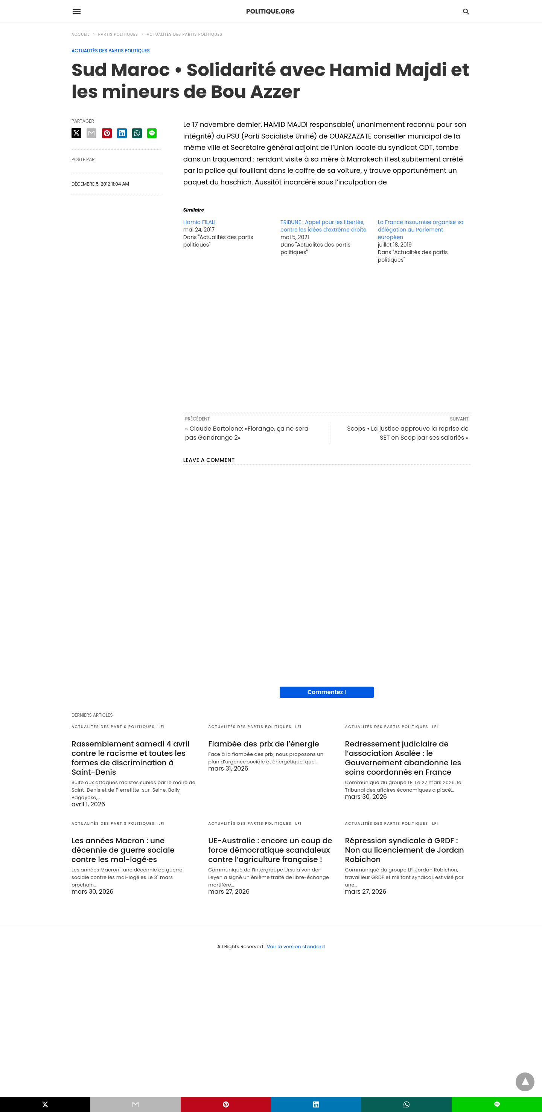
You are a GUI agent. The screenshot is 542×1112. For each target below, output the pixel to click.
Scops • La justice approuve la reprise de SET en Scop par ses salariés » (408, 433)
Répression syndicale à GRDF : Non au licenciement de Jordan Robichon (404, 850)
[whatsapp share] (137, 133)
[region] (326, 337)
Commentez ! (327, 692)
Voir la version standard (296, 946)
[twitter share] (76, 133)
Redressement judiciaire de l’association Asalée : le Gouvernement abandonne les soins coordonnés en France (403, 758)
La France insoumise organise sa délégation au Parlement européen (421, 229)
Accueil (81, 34)
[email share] (91, 133)
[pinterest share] (107, 133)
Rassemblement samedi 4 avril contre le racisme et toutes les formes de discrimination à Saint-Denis (130, 758)
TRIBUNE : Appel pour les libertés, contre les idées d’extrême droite (323, 225)
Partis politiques (118, 34)
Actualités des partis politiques (184, 34)
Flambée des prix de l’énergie (263, 744)
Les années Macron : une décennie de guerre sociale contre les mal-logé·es (123, 850)
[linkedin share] (122, 133)
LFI (161, 727)
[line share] (152, 133)
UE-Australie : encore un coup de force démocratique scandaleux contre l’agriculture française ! (270, 850)
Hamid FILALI (199, 222)
